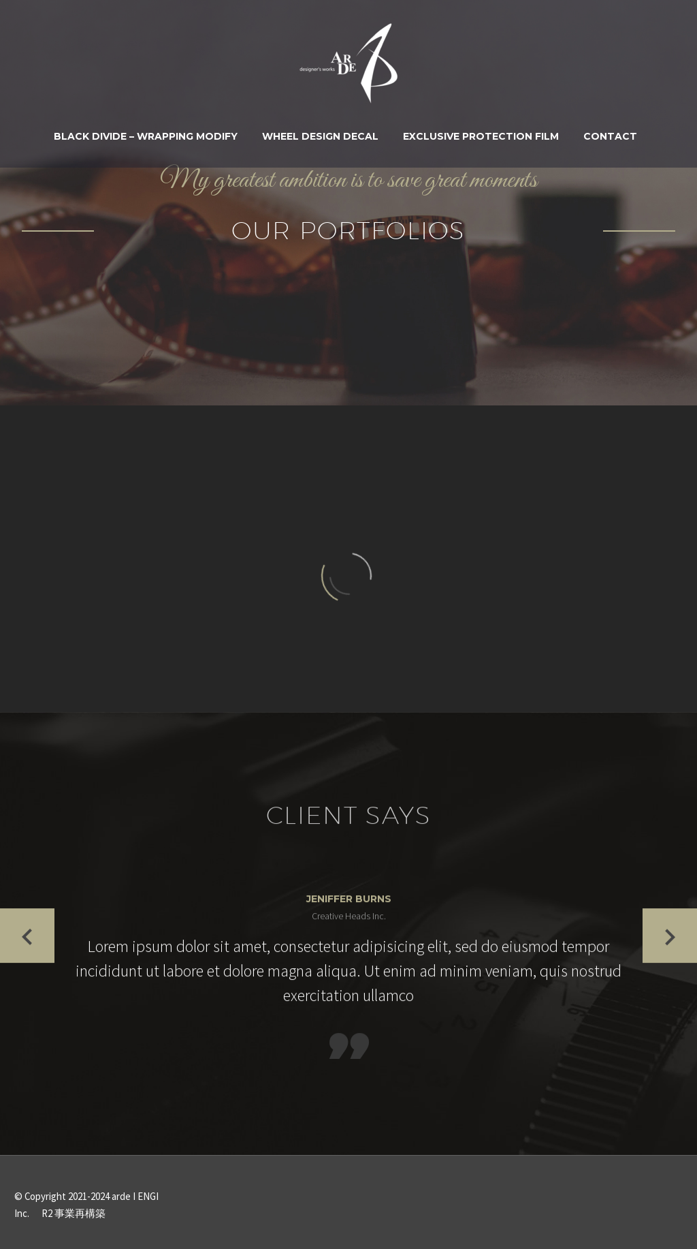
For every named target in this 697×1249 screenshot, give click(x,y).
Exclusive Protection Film (481, 136)
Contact (610, 136)
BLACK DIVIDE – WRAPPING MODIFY (146, 136)
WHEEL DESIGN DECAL (320, 136)
